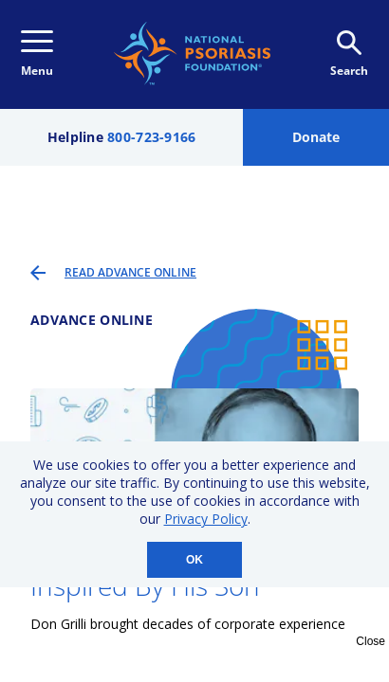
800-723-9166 (151, 137)
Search (349, 54)
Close (370, 641)
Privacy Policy (206, 519)
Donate (316, 137)
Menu (37, 54)
